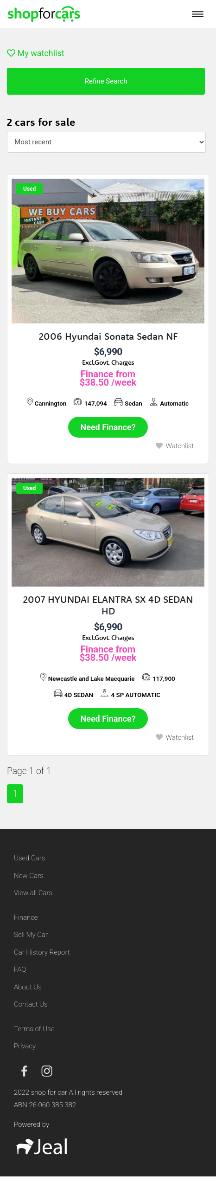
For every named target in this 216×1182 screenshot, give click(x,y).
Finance (26, 917)
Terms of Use (34, 1029)
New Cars (28, 876)
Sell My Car (31, 934)
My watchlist (35, 53)
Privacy (25, 1046)
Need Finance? (108, 427)
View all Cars (33, 893)
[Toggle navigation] (197, 14)
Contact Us (31, 1004)
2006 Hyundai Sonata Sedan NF (108, 336)
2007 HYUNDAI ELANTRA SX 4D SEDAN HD (108, 605)
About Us (28, 987)
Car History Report (42, 952)
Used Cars (29, 858)
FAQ (20, 969)
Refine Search (106, 81)
